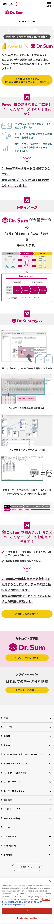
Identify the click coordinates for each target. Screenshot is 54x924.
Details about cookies (27, 918)
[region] (27, 900)
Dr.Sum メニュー (27, 21)
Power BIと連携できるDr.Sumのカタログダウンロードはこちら (27, 80)
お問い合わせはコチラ (27, 614)
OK (27, 911)
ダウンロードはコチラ (27, 657)
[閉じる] (50, 881)
